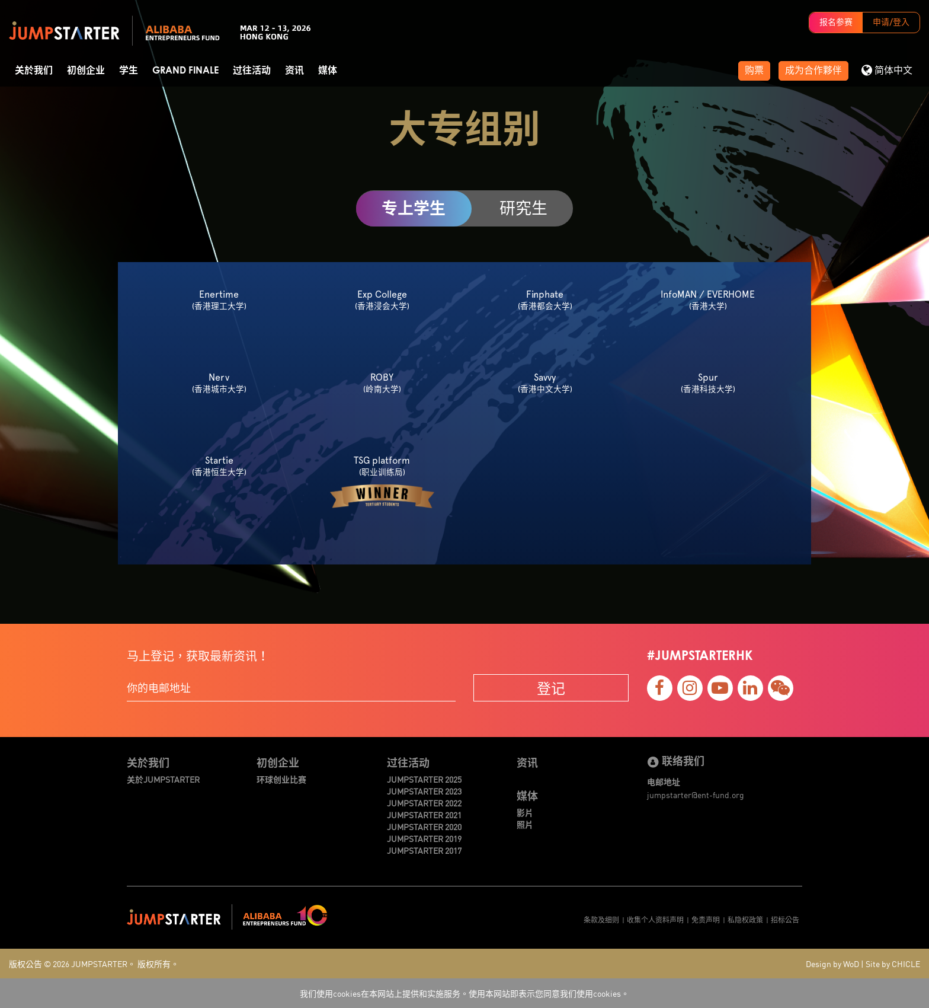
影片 (525, 812)
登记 (551, 687)
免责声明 (705, 919)
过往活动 (252, 70)
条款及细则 (601, 919)
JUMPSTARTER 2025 (424, 779)
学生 (128, 70)
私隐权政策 (745, 919)
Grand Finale (185, 70)
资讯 (294, 70)
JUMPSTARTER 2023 (424, 791)
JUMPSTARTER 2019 (424, 838)
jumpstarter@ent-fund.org (695, 794)
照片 (525, 824)
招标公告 (785, 919)
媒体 (327, 70)
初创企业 (86, 70)
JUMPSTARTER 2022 (424, 803)
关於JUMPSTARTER (163, 779)
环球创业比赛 (281, 779)
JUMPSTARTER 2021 (424, 815)
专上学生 (414, 208)
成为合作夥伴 (813, 70)
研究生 (523, 208)
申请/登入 (891, 22)
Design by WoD (832, 963)
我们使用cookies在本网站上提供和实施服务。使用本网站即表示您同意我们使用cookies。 (464, 993)
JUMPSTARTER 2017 (424, 850)
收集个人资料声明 (655, 919)
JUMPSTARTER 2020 (424, 826)
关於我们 (34, 70)
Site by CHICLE (893, 963)
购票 (754, 70)
